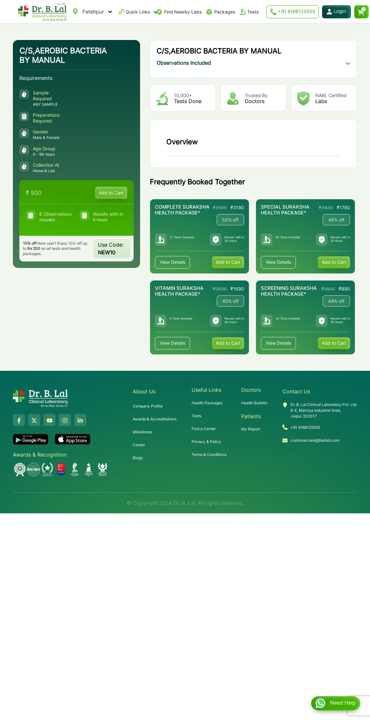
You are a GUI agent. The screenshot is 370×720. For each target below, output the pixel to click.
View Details (172, 262)
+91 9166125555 (292, 11)
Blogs (138, 457)
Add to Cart (111, 192)
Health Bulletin (254, 402)
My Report (250, 429)
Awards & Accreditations (154, 419)
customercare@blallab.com (314, 440)
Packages (224, 12)
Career (139, 444)
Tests (253, 12)
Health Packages (207, 402)
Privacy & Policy (206, 441)
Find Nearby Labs (183, 12)
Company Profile (148, 406)
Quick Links (142, 11)
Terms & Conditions (209, 454)
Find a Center (204, 428)
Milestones (142, 431)
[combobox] (83, 11)
